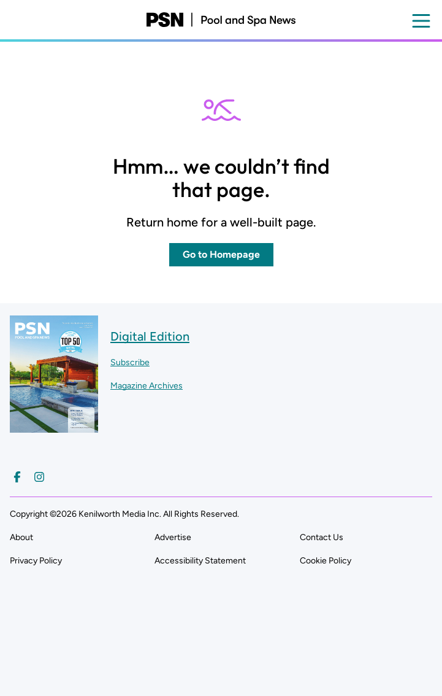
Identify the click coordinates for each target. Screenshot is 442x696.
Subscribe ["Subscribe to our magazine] (130, 362)
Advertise (172, 537)
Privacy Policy (36, 560)
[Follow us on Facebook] (17, 477)
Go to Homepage (221, 254)
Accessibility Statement (200, 560)
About (21, 537)
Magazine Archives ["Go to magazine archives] (146, 386)
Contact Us (321, 537)
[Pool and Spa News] (221, 19)
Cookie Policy (325, 560)
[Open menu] (421, 21)
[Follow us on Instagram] (39, 477)
